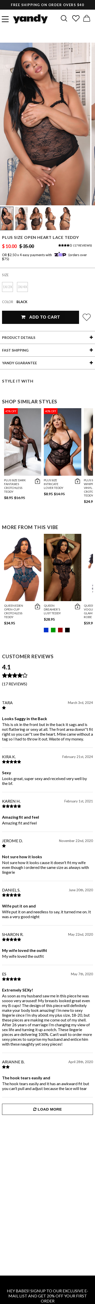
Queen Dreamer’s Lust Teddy (52, 609)
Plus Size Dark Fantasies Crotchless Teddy (15, 485)
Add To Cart (40, 317)
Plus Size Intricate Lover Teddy (53, 484)
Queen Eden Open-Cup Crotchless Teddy (13, 611)
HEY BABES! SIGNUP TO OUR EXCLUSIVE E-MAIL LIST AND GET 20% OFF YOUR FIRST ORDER (47, 1295)
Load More (47, 1109)
